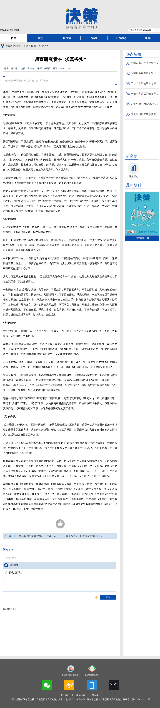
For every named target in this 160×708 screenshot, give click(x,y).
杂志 (40, 38)
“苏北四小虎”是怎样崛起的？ (87, 536)
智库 (13, 38)
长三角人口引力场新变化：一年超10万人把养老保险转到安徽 (48, 536)
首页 (25, 46)
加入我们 (96, 695)
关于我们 (65, 695)
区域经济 (43, 46)
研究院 (67, 38)
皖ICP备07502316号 (141, 699)
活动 (94, 38)
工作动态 (121, 38)
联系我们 (80, 695)
